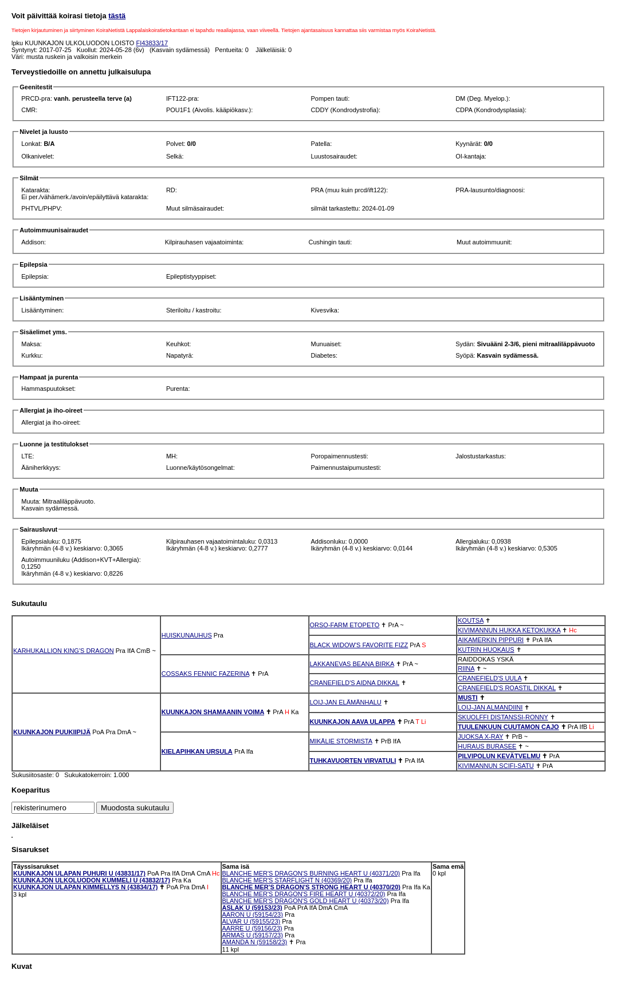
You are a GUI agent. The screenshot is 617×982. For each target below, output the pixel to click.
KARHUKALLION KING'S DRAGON (63, 650)
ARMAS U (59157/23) (252, 935)
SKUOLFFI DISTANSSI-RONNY (503, 717)
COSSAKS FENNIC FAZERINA (205, 673)
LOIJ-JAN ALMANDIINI (490, 707)
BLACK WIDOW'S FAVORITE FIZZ (359, 645)
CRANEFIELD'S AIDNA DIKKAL (354, 682)
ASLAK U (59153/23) (252, 907)
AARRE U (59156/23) (252, 928)
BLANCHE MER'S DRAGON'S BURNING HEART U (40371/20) (311, 873)
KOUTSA (471, 620)
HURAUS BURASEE (487, 746)
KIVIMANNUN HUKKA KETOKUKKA (509, 630)
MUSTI (467, 697)
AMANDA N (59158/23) (255, 942)
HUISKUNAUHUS (187, 635)
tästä (116, 15)
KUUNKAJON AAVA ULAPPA (352, 721)
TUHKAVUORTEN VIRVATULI (353, 760)
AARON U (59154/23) (252, 914)
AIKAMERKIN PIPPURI (491, 639)
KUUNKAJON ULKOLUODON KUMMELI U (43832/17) (91, 880)
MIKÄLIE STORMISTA (341, 741)
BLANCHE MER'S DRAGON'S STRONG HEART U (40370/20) (311, 887)
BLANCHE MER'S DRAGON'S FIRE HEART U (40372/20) (304, 893)
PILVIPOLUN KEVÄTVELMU (499, 756)
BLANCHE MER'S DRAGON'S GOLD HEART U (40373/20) (305, 900)
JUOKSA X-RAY (480, 736)
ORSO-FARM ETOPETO (345, 624)
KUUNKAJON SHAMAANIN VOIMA (213, 711)
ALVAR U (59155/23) (251, 921)
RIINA (466, 668)
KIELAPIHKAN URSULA (197, 751)
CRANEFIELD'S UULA (489, 678)
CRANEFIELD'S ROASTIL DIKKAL (507, 687)
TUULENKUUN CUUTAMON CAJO (508, 726)
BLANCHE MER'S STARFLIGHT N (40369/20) (287, 880)
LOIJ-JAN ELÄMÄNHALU (346, 702)
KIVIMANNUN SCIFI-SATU (495, 765)
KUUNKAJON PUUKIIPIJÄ (52, 731)
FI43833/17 (152, 42)
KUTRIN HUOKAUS (486, 649)
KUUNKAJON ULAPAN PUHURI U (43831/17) (79, 873)
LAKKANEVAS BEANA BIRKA (352, 663)
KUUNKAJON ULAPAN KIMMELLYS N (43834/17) (85, 887)
